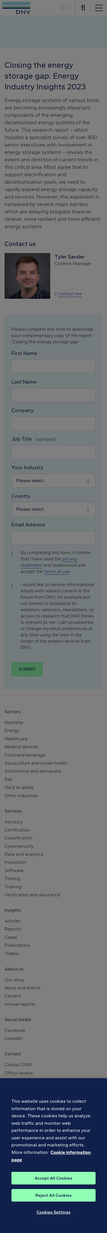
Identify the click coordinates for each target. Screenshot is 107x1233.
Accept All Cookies (53, 1183)
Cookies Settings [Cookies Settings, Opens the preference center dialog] (53, 1217)
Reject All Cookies (53, 1201)
